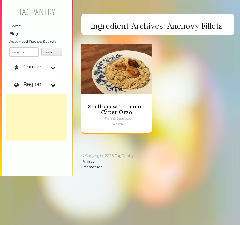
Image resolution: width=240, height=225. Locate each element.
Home (15, 25)
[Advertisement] (36, 117)
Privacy (88, 161)
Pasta (118, 124)
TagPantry (36, 11)
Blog (13, 33)
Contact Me (92, 166)
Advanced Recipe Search (32, 41)
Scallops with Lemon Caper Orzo (116, 109)
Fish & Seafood (118, 118)
